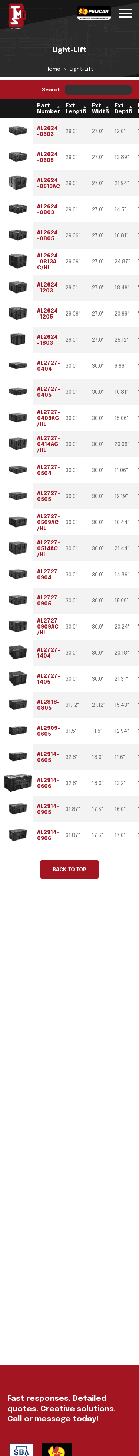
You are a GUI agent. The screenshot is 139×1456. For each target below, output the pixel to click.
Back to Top (69, 870)
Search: (87, 90)
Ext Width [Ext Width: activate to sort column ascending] (100, 109)
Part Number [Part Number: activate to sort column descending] (48, 109)
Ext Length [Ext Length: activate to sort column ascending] (76, 109)
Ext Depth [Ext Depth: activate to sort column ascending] (123, 109)
